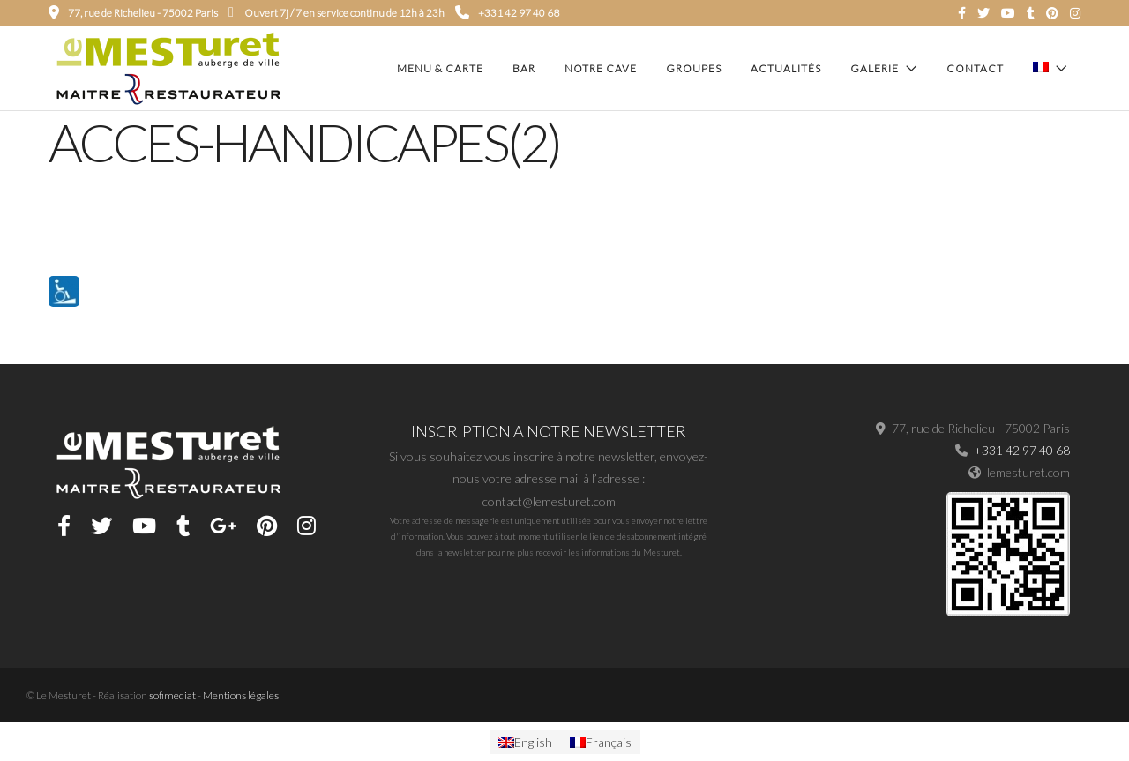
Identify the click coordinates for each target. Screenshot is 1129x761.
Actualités (786, 68)
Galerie (874, 68)
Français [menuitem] (609, 742)
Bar (523, 68)
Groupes (694, 68)
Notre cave (600, 68)
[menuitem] (525, 742)
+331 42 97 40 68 (507, 12)
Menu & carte (440, 68)
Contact (975, 68)
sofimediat (172, 695)
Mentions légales (241, 695)
